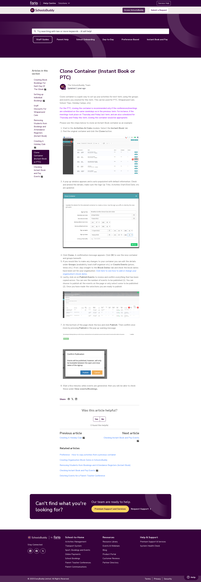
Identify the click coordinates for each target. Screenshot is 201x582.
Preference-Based (130, 39)
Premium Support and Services (110, 509)
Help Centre (49, 3)
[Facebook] (69, 399)
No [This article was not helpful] (102, 419)
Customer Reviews (111, 558)
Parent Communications (76, 567)
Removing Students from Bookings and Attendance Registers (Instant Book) (95, 465)
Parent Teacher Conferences (78, 562)
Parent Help (62, 39)
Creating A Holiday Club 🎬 (72, 437)
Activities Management (75, 541)
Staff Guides (42, 39)
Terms (148, 579)
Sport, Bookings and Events (77, 550)
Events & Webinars (111, 546)
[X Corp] (72, 399)
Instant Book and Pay (157, 39)
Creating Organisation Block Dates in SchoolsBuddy (83, 460)
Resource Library (110, 541)
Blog (105, 550)
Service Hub (163, 3)
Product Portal (109, 554)
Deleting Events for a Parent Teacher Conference (82, 475)
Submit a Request (159, 10)
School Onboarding (85, 39)
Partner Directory (110, 562)
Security (168, 579)
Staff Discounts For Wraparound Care (40, 110)
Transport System (73, 546)
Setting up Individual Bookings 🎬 (39, 97)
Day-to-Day (108, 39)
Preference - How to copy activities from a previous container (88, 454)
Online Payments (73, 554)
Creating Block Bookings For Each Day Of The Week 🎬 (40, 85)
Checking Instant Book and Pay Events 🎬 (79, 470)
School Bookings (72, 558)
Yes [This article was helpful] (96, 419)
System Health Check (150, 546)
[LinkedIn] (76, 399)
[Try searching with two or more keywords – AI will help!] (100, 31)
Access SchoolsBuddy (133, 10)
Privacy (157, 579)
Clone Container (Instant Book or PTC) (40, 157)
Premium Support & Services (153, 541)
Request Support (141, 509)
